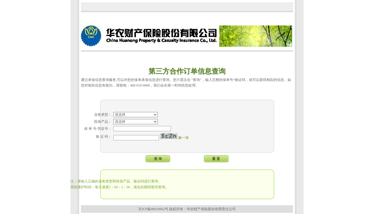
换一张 (183, 134)
